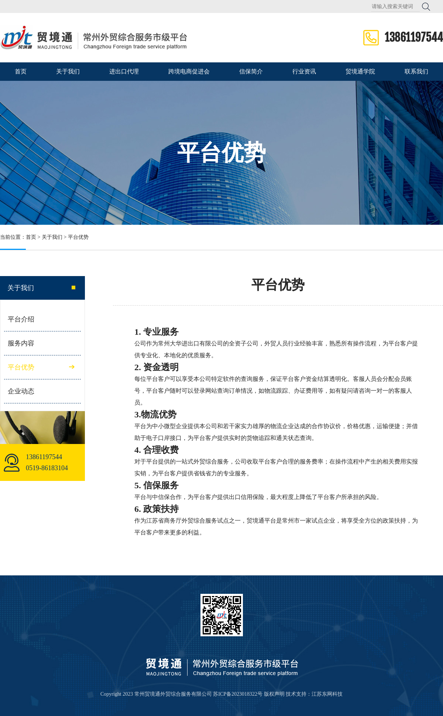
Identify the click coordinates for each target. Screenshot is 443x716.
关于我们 (68, 71)
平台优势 (78, 237)
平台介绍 (21, 319)
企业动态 (21, 391)
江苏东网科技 (327, 694)
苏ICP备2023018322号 (237, 694)
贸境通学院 (360, 71)
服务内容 (21, 343)
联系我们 (416, 71)
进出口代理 (124, 71)
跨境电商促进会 (189, 71)
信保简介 (251, 71)
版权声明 (274, 694)
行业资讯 (304, 71)
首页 (21, 71)
